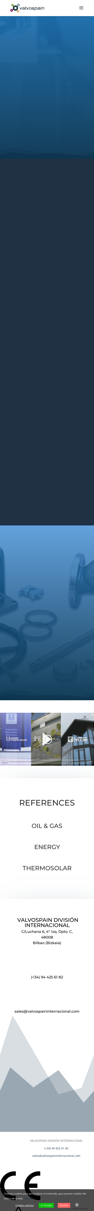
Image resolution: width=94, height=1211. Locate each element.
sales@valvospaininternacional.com (47, 1011)
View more (30, 1198)
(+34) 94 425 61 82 (47, 977)
